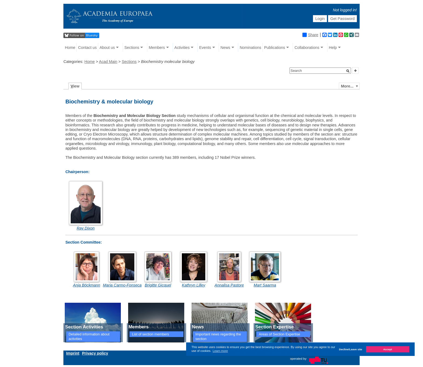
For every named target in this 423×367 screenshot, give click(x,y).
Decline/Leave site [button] (350, 349)
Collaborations (307, 47)
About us (107, 47)
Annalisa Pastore (229, 285)
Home (70, 47)
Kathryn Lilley (193, 285)
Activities (182, 47)
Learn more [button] (220, 350)
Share (310, 35)
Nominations (250, 47)
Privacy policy (95, 353)
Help (333, 47)
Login (320, 18)
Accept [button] (387, 349)
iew (75, 86)
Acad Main (108, 61)
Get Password (342, 18)
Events (205, 47)
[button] (348, 71)
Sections (131, 47)
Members (157, 47)
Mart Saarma (265, 285)
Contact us (87, 47)
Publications (274, 47)
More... (347, 86)
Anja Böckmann (86, 285)
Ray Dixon (85, 228)
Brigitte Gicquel (158, 285)
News (225, 47)
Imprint (72, 353)
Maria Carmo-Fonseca (122, 285)
